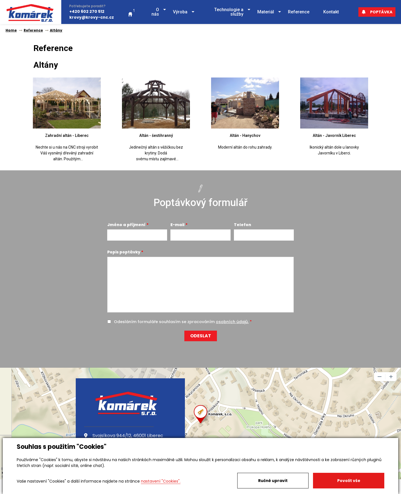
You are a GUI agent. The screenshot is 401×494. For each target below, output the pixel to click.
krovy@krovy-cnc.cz (91, 17)
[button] (153, 12)
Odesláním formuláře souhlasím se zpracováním (181, 322)
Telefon (242, 224)
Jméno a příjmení (126, 224)
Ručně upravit (273, 480)
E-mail (177, 224)
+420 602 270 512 (86, 11)
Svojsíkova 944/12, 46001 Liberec (123, 435)
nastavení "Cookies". (160, 481)
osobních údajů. (232, 322)
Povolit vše (348, 480)
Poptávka (376, 12)
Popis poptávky (123, 252)
